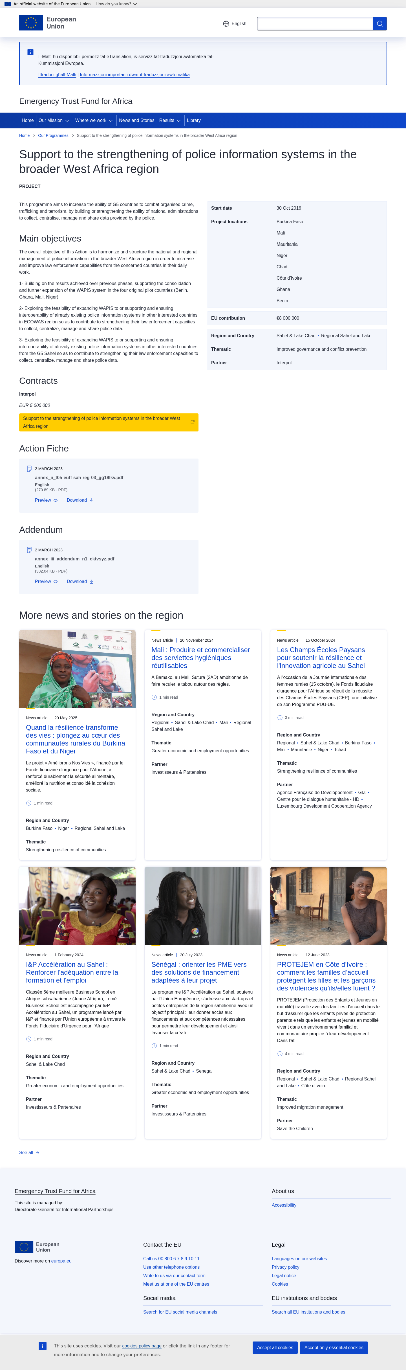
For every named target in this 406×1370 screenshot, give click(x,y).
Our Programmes (53, 135)
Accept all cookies (275, 1347)
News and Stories (136, 120)
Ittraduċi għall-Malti (57, 74)
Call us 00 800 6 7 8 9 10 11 (171, 1258)
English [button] (234, 23)
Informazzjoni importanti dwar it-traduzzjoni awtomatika (134, 74)
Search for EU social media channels (180, 1312)
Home (28, 120)
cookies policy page (142, 1345)
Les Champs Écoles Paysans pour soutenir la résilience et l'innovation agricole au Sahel (321, 657)
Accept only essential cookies (333, 1347)
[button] (46, 500)
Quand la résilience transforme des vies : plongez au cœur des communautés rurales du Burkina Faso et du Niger (75, 739)
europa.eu (61, 1261)
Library (194, 120)
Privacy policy (285, 1267)
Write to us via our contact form (174, 1275)
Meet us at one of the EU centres (176, 1284)
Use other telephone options (171, 1267)
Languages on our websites (299, 1258)
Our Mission (51, 120)
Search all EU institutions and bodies (308, 1312)
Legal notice (284, 1275)
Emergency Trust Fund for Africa (55, 1191)
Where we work (90, 120)
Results (166, 120)
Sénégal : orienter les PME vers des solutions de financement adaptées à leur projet (199, 972)
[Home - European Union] (47, 22)
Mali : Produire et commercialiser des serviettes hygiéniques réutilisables (200, 657)
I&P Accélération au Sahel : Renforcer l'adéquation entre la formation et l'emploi (72, 972)
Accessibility (284, 1205)
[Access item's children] (68, 120)
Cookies (280, 1284)
